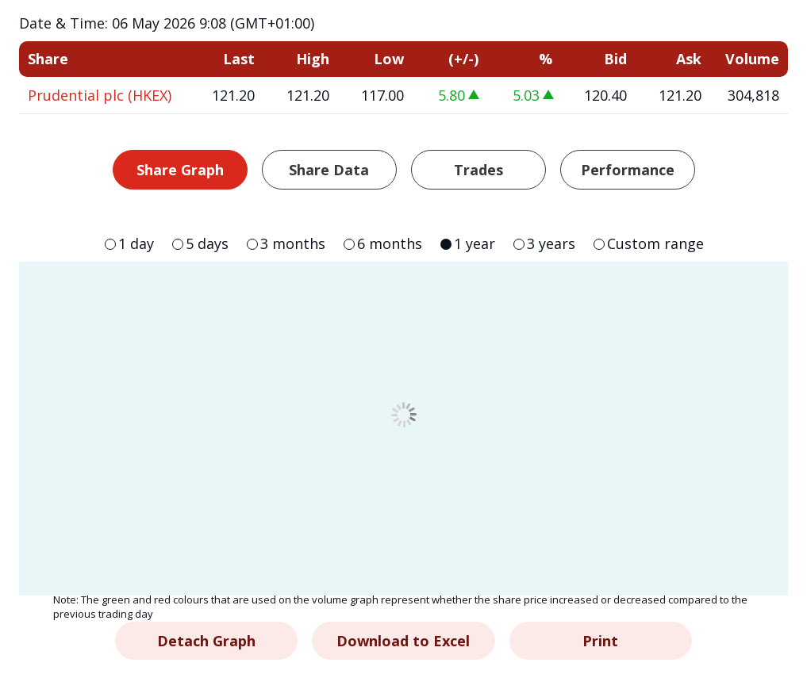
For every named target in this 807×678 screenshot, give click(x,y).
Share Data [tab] (329, 169)
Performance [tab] (627, 169)
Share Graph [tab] (180, 169)
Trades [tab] (478, 169)
